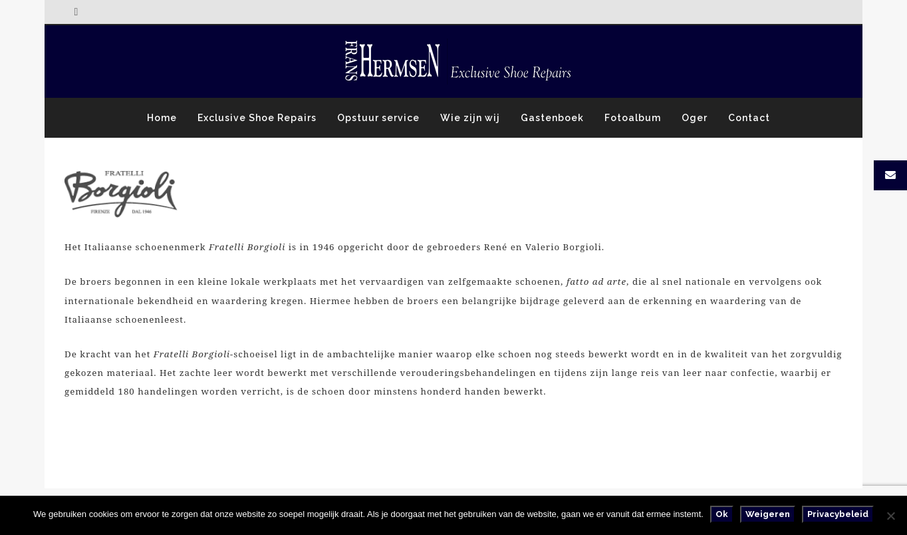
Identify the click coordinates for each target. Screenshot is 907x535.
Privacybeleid (837, 514)
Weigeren (767, 514)
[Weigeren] (890, 515)
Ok (721, 514)
